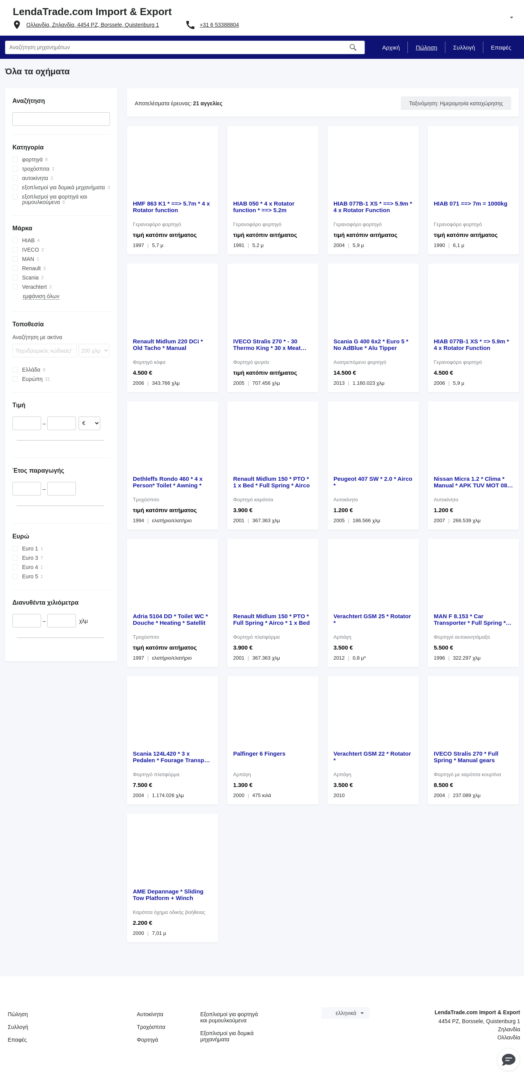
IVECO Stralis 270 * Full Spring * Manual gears (466, 756)
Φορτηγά (147, 1040)
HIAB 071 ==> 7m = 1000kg (470, 203)
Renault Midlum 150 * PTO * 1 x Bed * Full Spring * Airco (271, 482)
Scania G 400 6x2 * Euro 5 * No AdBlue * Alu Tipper (370, 344)
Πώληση (18, 1014)
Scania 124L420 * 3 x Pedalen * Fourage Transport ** (172, 756)
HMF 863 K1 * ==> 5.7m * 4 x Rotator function (171, 206)
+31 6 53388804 (219, 25)
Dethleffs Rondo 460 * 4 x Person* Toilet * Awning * (168, 482)
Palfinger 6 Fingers (259, 753)
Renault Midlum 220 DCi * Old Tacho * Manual (168, 344)
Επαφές (17, 1040)
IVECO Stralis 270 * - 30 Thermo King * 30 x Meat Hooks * (267, 344)
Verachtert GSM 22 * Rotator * (372, 756)
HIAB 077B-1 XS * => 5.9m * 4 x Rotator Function (471, 344)
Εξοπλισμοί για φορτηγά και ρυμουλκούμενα (229, 1017)
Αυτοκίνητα (150, 1014)
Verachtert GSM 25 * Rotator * (372, 619)
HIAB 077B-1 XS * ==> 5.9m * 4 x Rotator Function (372, 206)
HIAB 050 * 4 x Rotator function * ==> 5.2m (263, 206)
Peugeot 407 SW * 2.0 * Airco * (372, 482)
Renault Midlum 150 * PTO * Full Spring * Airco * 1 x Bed (271, 619)
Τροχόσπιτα (151, 1027)
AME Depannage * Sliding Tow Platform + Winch (168, 894)
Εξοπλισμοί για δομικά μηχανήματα (227, 1036)
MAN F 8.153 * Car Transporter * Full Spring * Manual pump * (470, 619)
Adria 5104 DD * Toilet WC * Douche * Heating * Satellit (170, 619)
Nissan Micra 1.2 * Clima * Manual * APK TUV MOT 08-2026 (471, 482)
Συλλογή (18, 1027)
